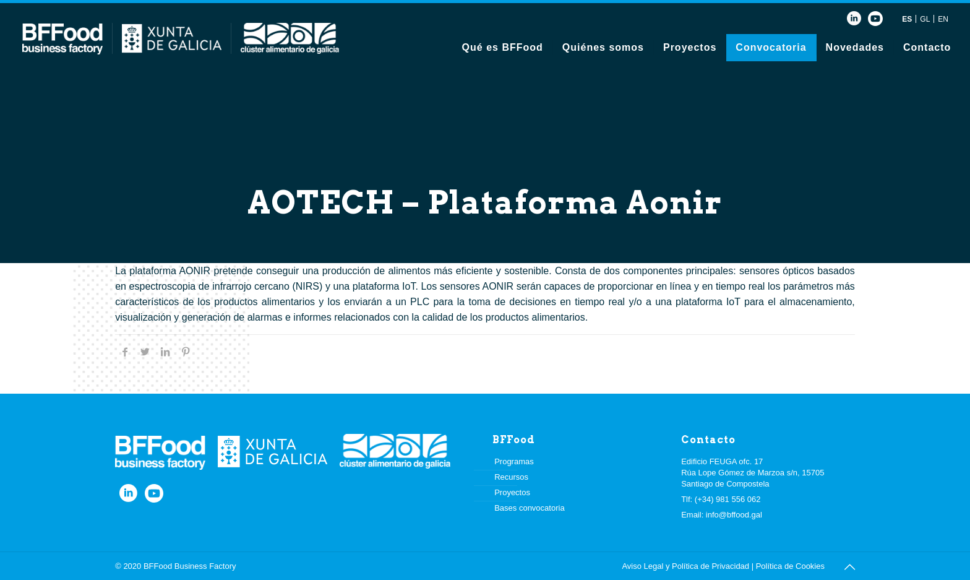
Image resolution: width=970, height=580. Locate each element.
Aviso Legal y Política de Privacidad (685, 566)
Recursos (511, 477)
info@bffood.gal (734, 514)
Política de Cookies (790, 566)
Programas (514, 461)
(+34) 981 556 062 (728, 499)
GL (925, 19)
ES (907, 19)
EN (943, 19)
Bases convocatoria (529, 508)
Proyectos (512, 492)
